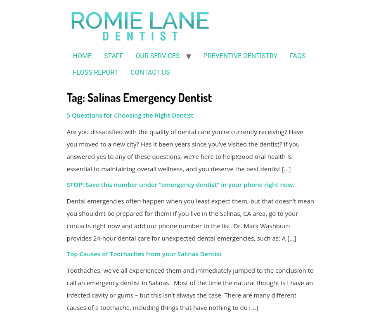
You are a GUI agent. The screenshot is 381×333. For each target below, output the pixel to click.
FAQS (297, 56)
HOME (82, 56)
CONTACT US (150, 72)
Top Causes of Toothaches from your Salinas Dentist (144, 254)
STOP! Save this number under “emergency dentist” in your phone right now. (181, 184)
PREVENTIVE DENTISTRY (240, 56)
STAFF (113, 56)
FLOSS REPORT (95, 72)
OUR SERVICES (158, 56)
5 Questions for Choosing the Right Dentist (130, 115)
